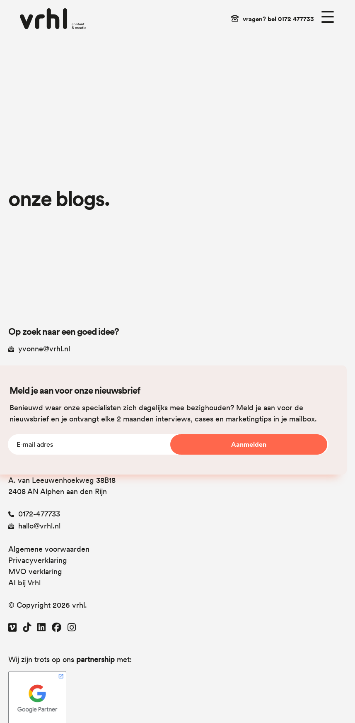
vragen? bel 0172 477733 (278, 19)
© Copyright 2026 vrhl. (47, 605)
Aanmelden (248, 444)
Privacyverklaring (37, 560)
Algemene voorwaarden (48, 549)
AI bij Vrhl (24, 582)
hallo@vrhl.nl (34, 525)
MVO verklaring (35, 571)
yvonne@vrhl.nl (39, 348)
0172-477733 (34, 513)
